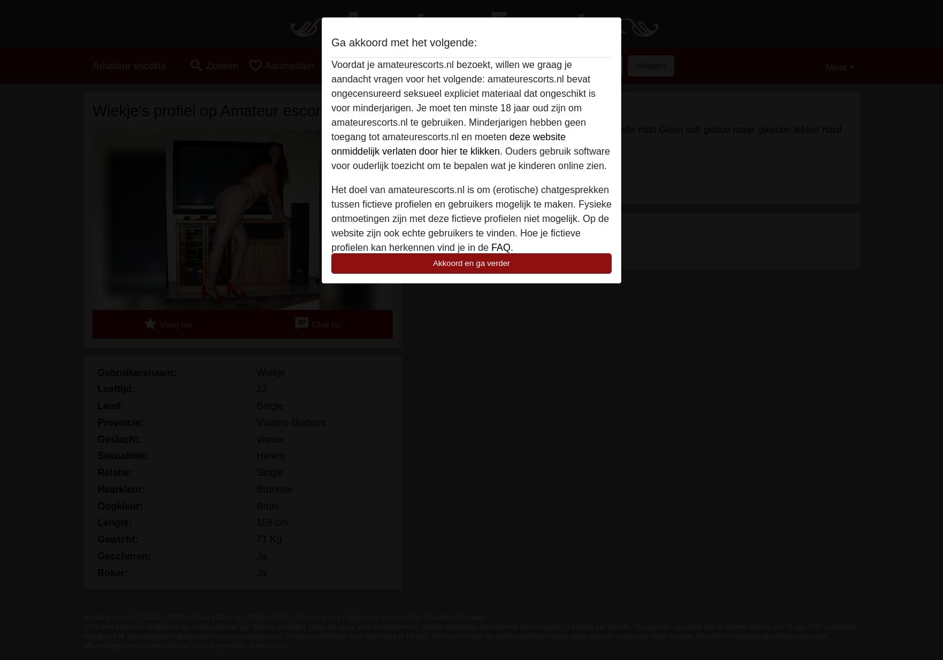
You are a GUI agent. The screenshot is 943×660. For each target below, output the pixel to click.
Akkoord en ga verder (471, 263)
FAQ (501, 247)
